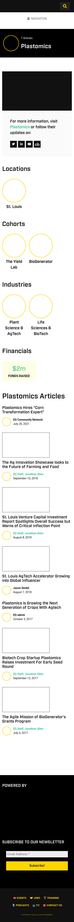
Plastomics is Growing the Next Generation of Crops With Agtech (31, 605)
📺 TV (35, 914)
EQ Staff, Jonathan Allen (28, 474)
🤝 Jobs (35, 906)
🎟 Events (19, 906)
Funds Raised (19, 376)
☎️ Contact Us (52, 914)
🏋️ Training (51, 906)
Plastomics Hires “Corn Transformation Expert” (23, 410)
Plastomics (20, 127)
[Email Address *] (37, 859)
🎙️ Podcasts (20, 914)
